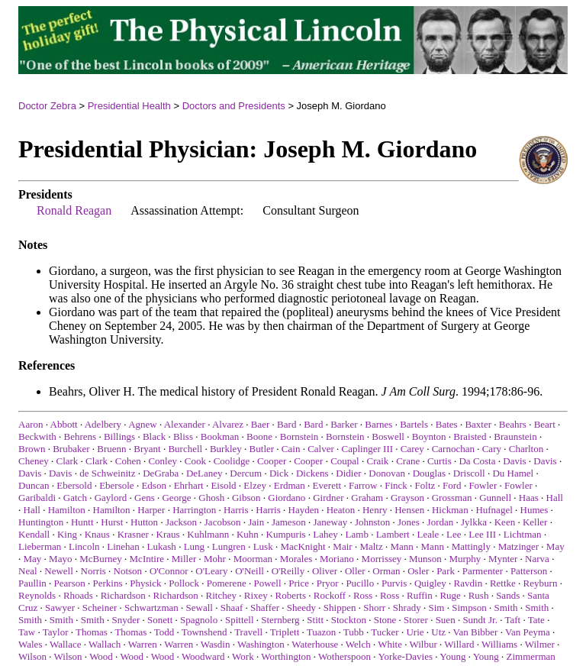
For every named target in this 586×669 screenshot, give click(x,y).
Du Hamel (512, 473)
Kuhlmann (208, 534)
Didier (348, 473)
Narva (537, 558)
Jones (409, 522)
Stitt (315, 619)
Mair (342, 546)
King (67, 534)
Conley (162, 461)
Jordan (440, 522)
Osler (418, 571)
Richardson (123, 595)
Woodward (203, 656)
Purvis (394, 583)
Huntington (40, 522)
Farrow (363, 485)
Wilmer (540, 644)
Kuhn (248, 534)
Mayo (60, 558)
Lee (453, 534)
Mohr (215, 558)
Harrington (194, 509)
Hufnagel (493, 509)
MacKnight (302, 546)
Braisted (469, 436)
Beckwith (37, 436)
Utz (438, 632)
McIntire (147, 558)
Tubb (353, 632)
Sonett (159, 619)
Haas (529, 497)
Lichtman (523, 534)
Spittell (239, 619)
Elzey (254, 485)
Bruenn (111, 448)
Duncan (33, 485)
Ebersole (116, 485)
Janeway (330, 522)
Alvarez (227, 424)
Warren (142, 644)
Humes (534, 509)
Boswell (388, 436)
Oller (355, 571)
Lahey (325, 534)
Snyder (125, 619)
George (176, 497)
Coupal (344, 461)
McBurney (100, 558)
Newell (58, 571)
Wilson (32, 656)
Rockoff (330, 595)
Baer (260, 424)
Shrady (407, 607)
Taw (26, 632)
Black (154, 436)
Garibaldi (37, 497)
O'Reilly (288, 571)
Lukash (161, 546)
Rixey (256, 595)
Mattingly (471, 546)
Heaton (341, 509)
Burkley (226, 448)
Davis (514, 461)
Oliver (324, 571)
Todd (164, 632)
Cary (491, 448)
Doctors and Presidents (233, 106)
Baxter (478, 424)
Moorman (252, 558)
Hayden (303, 509)
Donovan (387, 473)
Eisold (223, 485)
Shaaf (232, 607)
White (390, 644)
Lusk (263, 546)
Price (298, 583)
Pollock (184, 583)
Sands (508, 595)
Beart (544, 424)
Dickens (312, 473)
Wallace (66, 644)
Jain (256, 522)
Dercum (246, 473)
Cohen (128, 461)
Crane (408, 461)
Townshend (204, 632)
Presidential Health (129, 106)
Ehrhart (189, 485)
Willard (459, 644)
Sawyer (60, 607)
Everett (327, 485)
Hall (554, 497)
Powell (267, 583)
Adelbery (103, 424)
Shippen (340, 607)
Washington (261, 644)
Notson (128, 571)
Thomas (92, 632)
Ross (362, 595)
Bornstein (299, 436)
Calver (320, 448)
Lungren (229, 546)
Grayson (407, 497)
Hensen (409, 509)
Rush (478, 595)
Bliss (183, 436)
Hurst (112, 522)
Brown (31, 448)
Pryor (328, 583)
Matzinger (518, 546)
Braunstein (515, 436)
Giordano (286, 497)
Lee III (482, 534)
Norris (93, 571)
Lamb (357, 534)
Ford (452, 485)
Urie (414, 632)
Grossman (452, 497)
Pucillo (360, 583)
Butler (262, 448)
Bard (286, 424)
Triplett (285, 632)
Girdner (328, 497)
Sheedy (301, 607)
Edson (153, 485)
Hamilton (66, 509)
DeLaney (204, 473)
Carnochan (453, 448)
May (555, 546)
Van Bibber (475, 632)
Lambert (393, 534)
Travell (248, 632)
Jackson (181, 522)
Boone (259, 436)
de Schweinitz (107, 473)
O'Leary (211, 571)
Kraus (168, 534)
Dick (278, 473)
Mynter (502, 558)
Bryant (147, 448)
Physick (145, 583)
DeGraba (161, 473)
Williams (499, 644)
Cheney (33, 461)
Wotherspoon (344, 656)
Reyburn (540, 583)
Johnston (372, 522)
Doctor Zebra (47, 106)
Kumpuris (286, 534)
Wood (101, 656)
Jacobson (222, 522)
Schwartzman (151, 607)
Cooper (271, 461)
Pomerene (226, 583)
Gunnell (495, 497)
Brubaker (71, 448)
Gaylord (111, 497)
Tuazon (321, 632)
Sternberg (280, 619)
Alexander (184, 424)
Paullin (32, 583)
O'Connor (169, 571)
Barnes (378, 424)
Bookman (220, 436)
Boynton (429, 436)
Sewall (199, 607)
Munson (425, 558)
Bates (447, 424)
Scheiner (99, 607)
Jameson (289, 522)
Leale (428, 534)
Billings (119, 436)
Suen (446, 619)
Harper (151, 509)
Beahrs (512, 424)
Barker (343, 424)
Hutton (144, 522)
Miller (184, 558)
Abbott (64, 424)
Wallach (105, 644)
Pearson (69, 583)
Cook (195, 461)
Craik (377, 461)
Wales (30, 644)
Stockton (348, 619)
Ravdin (468, 583)
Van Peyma (527, 632)
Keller (535, 522)
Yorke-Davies (405, 656)
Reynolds (37, 595)
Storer (416, 619)
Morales (296, 558)
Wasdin (215, 644)
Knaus (97, 534)
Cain (291, 448)
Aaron (30, 424)
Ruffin (420, 595)
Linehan (123, 546)
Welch (358, 644)
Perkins (108, 583)
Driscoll (469, 473)
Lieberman (39, 546)
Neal (27, 571)
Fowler (482, 485)
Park (445, 571)
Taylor (56, 632)
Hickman (450, 509)
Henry (375, 509)
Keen (504, 522)
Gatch (75, 497)
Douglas (429, 473)
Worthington (286, 656)
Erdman (289, 485)
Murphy (465, 558)
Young (452, 656)
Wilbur (422, 644)
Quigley (430, 583)
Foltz (425, 485)
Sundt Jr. (479, 619)
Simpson (469, 607)
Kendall (34, 534)
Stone (385, 619)
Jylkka (474, 522)
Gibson (246, 497)
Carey (412, 448)
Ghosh (211, 497)
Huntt (82, 522)
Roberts (290, 595)
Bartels (414, 424)
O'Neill (249, 571)
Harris (236, 509)
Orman (386, 571)
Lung (194, 546)
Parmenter (482, 571)
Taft (512, 619)
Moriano (337, 558)
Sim (436, 607)
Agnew (142, 424)
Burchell (185, 448)
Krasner (133, 534)
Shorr (374, 607)
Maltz (370, 546)
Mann (401, 546)
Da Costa (477, 461)
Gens (144, 497)
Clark (67, 461)
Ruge (450, 595)
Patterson (528, 571)
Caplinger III (368, 448)
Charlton (526, 448)
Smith (505, 607)
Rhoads (78, 595)
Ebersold (74, 485)
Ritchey (221, 595)
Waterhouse (314, 644)
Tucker (384, 632)
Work (243, 656)
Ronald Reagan (74, 210)
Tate (536, 619)
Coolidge (232, 461)
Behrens (80, 436)
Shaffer (264, 607)
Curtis (439, 461)
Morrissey (382, 558)
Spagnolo (198, 619)
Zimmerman (531, 656)
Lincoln (84, 546)
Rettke (503, 583)
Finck (396, 485)
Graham (367, 497)
